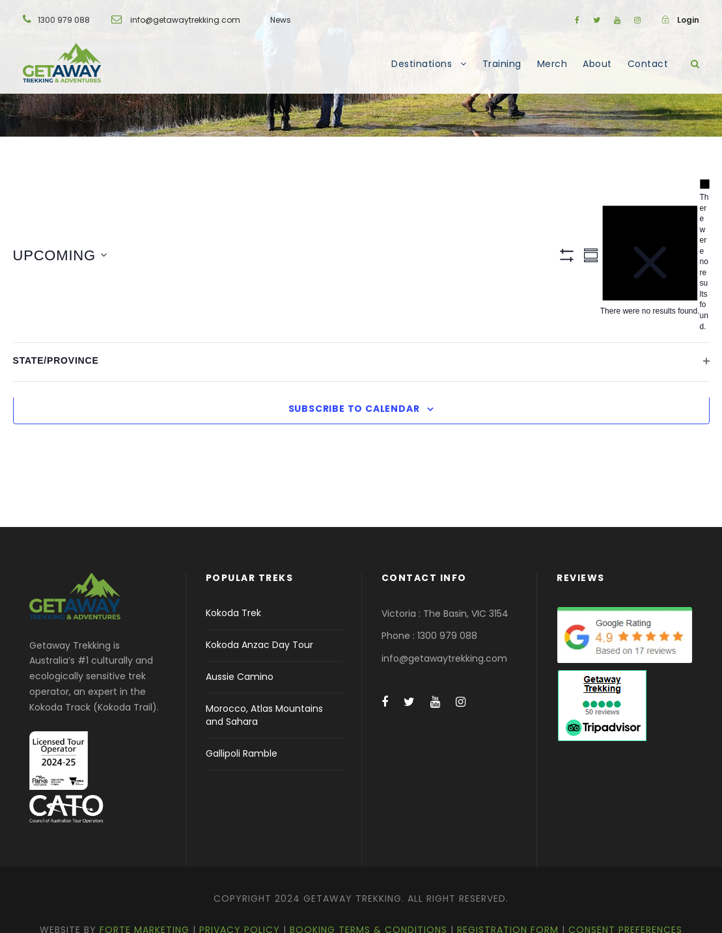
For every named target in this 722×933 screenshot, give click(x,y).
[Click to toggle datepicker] (60, 255)
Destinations (421, 63)
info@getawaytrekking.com (185, 19)
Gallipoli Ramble (241, 753)
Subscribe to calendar (354, 408)
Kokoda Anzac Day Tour (259, 644)
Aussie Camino (239, 676)
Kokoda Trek (233, 612)
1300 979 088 (64, 19)
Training (501, 63)
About (597, 63)
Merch (552, 63)
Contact (648, 63)
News (280, 19)
